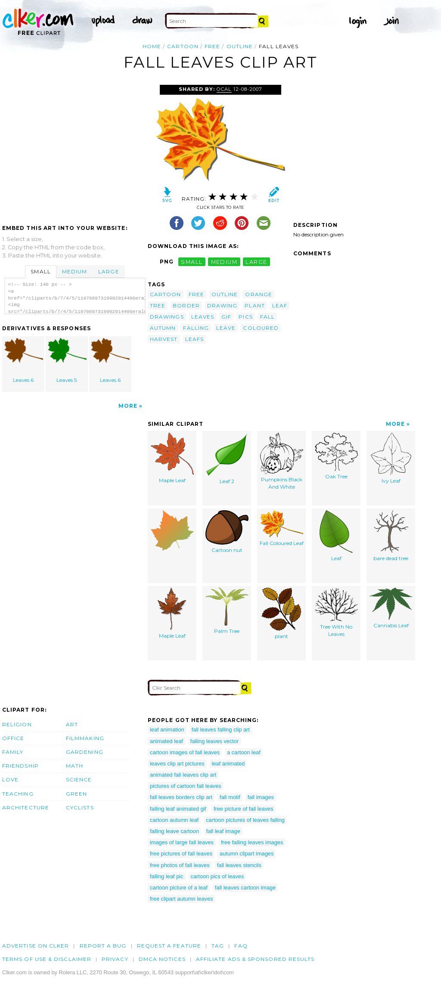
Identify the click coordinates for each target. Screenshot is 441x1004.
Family (12, 752)
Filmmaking (85, 738)
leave (226, 328)
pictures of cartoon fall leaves (185, 786)
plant (254, 305)
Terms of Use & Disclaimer (46, 959)
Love (10, 779)
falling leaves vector (214, 741)
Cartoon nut (226, 531)
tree (157, 305)
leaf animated (228, 763)
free (212, 46)
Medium (74, 271)
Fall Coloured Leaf (282, 528)
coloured (261, 328)
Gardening (84, 752)
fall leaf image (223, 831)
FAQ (240, 945)
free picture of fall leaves (243, 809)
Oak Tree (336, 456)
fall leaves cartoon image (245, 887)
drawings (167, 316)
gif (226, 316)
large (256, 261)
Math (74, 765)
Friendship (20, 765)
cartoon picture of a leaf (179, 887)
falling (196, 328)
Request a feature (169, 945)
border (186, 305)
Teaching (18, 793)
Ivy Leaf (391, 458)
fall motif (230, 797)
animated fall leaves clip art (183, 775)
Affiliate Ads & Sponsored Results (255, 959)
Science (79, 779)
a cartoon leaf (244, 752)
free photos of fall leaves (180, 865)
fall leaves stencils (239, 865)
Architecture (25, 807)
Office (13, 738)
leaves (202, 316)
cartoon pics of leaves (217, 876)
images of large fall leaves (182, 842)
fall (267, 316)
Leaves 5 (67, 360)
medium (224, 261)
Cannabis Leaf (391, 608)
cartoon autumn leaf (174, 820)
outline (240, 46)
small (191, 261)
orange (258, 294)
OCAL (224, 89)
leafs (194, 339)
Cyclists (80, 807)
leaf (279, 305)
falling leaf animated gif (178, 809)
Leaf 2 (226, 458)
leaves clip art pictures (177, 763)
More (127, 406)
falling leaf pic (166, 876)
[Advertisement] (74, 149)
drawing (222, 305)
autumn (163, 328)
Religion (17, 724)
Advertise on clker (35, 945)
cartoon (183, 46)
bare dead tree (390, 535)
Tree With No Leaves (336, 612)
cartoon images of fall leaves (185, 752)
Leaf (336, 535)
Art (72, 724)
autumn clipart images (246, 853)
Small (40, 271)
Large (108, 271)
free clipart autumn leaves (181, 899)
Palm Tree (226, 611)
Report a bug (103, 945)
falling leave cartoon (174, 831)
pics (245, 316)
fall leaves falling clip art (221, 729)
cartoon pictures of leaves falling (245, 820)
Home (152, 46)
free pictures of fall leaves (181, 853)
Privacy (115, 959)
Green (76, 793)
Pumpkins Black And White (281, 461)
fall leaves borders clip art (181, 797)
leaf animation (167, 729)
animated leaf (166, 741)
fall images (261, 797)
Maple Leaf (172, 458)
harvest (164, 339)
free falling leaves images (252, 842)
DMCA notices (162, 959)
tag (217, 945)
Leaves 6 (23, 360)
